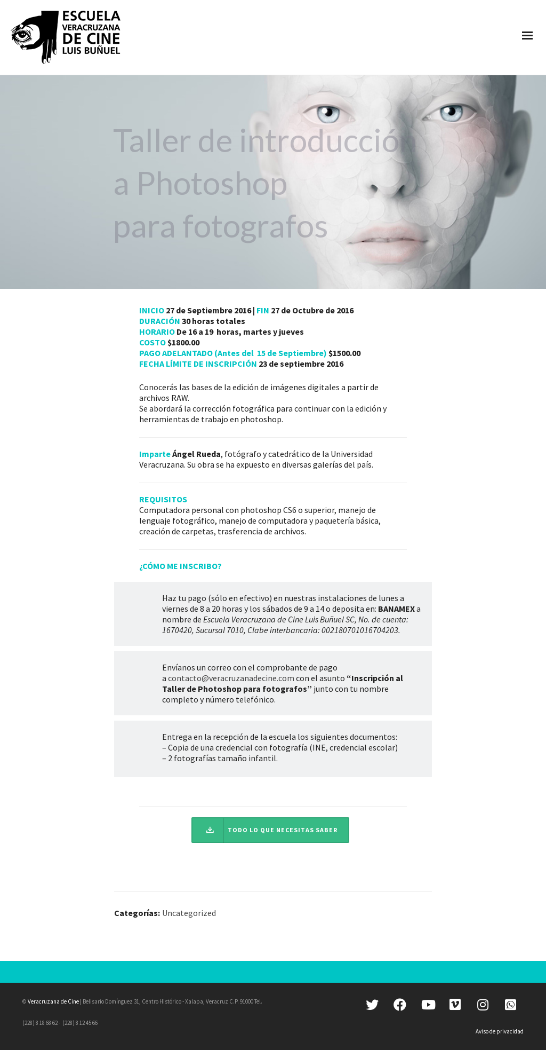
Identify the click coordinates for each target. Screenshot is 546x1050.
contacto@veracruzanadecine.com (231, 678)
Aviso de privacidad (500, 1031)
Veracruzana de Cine (53, 1001)
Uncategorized (189, 912)
